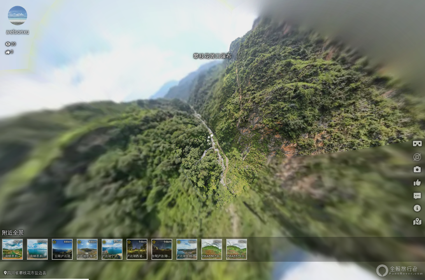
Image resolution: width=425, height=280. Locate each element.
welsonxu (17, 32)
